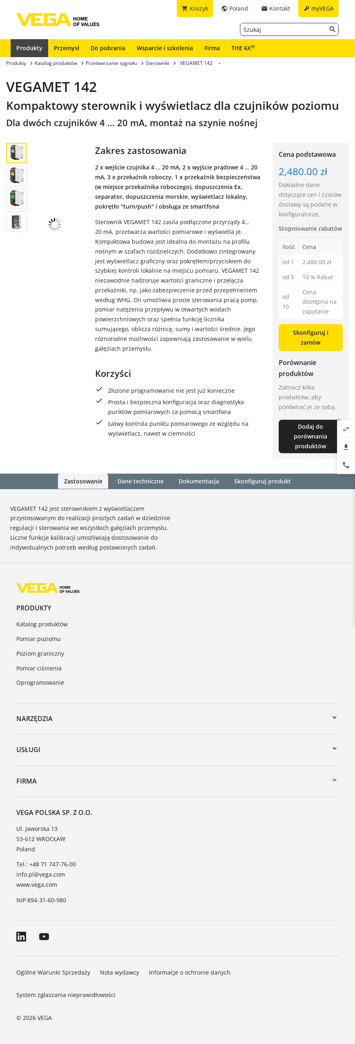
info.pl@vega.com (40, 874)
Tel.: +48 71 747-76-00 (46, 864)
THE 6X (243, 48)
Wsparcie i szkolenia (165, 48)
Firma (212, 48)
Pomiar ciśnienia (39, 668)
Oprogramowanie (40, 682)
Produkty (29, 48)
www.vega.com (36, 884)
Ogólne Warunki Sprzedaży (53, 972)
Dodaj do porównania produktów (310, 436)
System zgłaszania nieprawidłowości (65, 995)
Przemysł (66, 48)
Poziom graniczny (40, 653)
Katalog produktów (42, 624)
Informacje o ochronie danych (190, 972)
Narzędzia (34, 718)
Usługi (28, 749)
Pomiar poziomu (38, 639)
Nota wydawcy (119, 972)
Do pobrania (108, 48)
